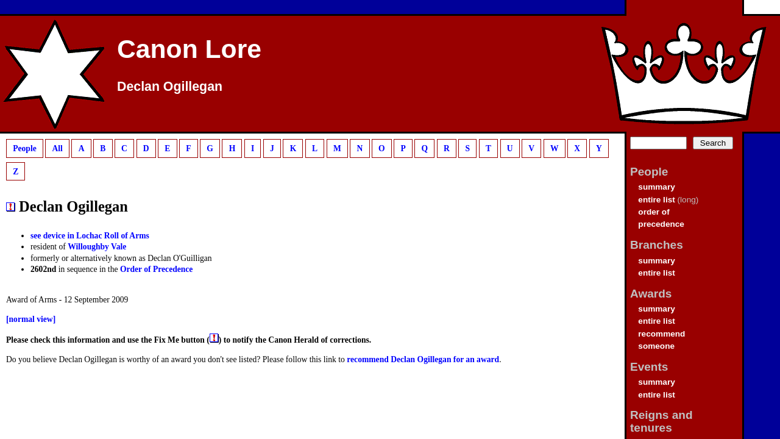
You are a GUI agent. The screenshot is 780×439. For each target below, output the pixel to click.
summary (656, 186)
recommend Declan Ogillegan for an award (423, 359)
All (57, 148)
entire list (656, 199)
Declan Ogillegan (169, 86)
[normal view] (30, 319)
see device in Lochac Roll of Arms (89, 235)
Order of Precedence (156, 269)
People (25, 148)
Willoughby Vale (97, 246)
